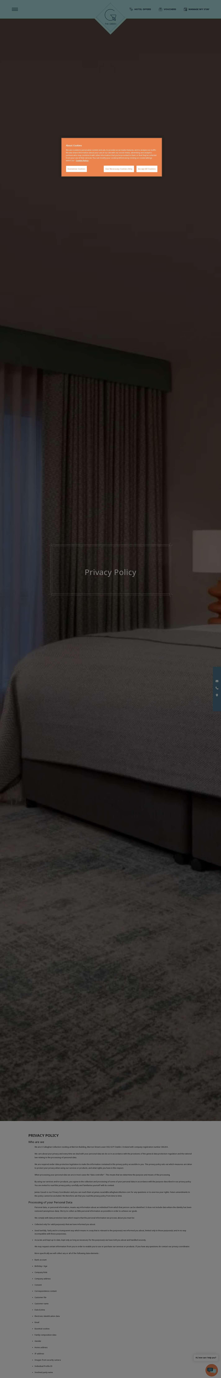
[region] (111, 157)
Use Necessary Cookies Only (118, 169)
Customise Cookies (76, 169)
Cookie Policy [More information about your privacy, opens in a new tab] (82, 160)
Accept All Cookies (147, 169)
